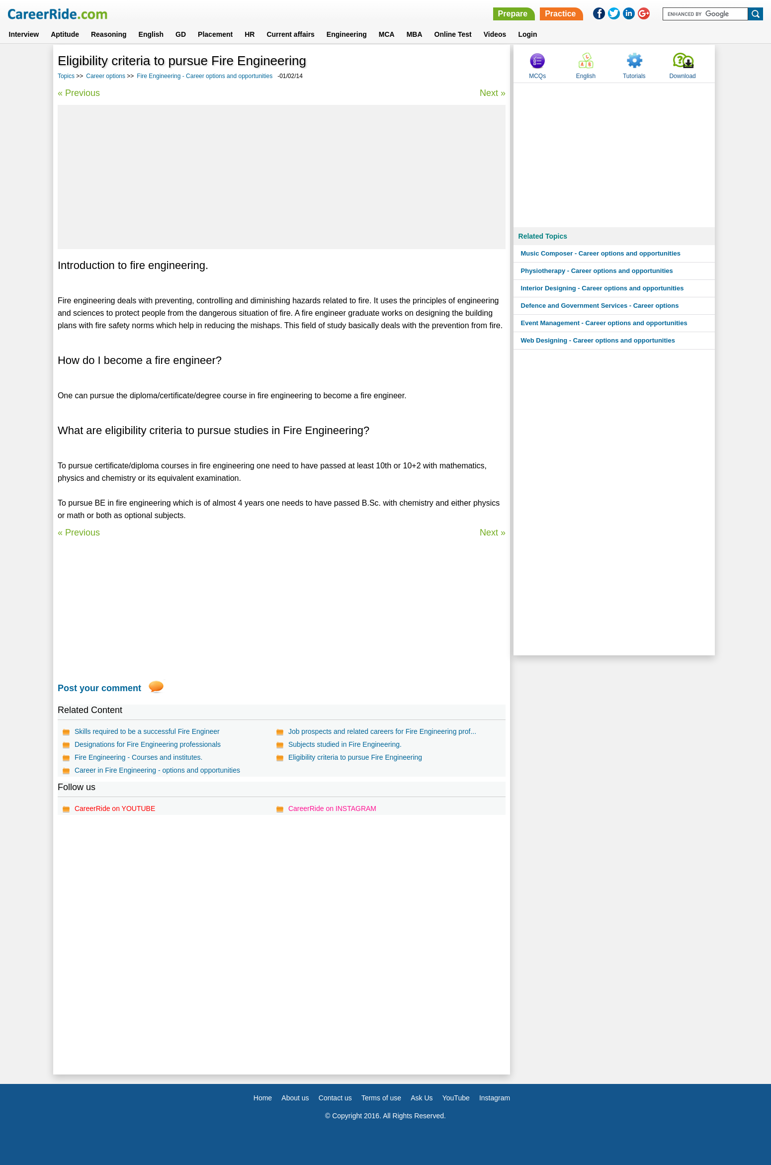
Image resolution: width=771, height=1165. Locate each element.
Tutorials (634, 76)
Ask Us (421, 1098)
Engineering (347, 34)
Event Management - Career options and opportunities (604, 323)
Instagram (494, 1098)
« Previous (79, 93)
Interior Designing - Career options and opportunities (602, 288)
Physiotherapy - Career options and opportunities (597, 270)
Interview (24, 34)
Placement (215, 34)
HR (250, 34)
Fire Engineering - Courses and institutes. (139, 757)
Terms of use (381, 1098)
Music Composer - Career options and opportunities (601, 253)
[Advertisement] (282, 177)
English (151, 34)
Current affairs (290, 34)
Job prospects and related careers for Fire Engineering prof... (382, 731)
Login (527, 34)
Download (682, 76)
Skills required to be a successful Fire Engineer (147, 731)
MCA (387, 34)
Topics (66, 76)
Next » (493, 93)
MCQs (537, 76)
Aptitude (65, 34)
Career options (105, 76)
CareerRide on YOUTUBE (115, 808)
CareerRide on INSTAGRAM (332, 808)
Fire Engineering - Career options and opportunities (204, 76)
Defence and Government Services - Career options (600, 305)
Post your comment (99, 688)
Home (263, 1098)
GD (180, 34)
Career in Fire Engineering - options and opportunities (157, 770)
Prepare (513, 13)
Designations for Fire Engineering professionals (148, 744)
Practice (560, 13)
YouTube (456, 1098)
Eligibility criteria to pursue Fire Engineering (355, 757)
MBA (415, 34)
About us (295, 1098)
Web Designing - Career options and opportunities (598, 340)
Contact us (335, 1098)
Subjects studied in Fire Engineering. (345, 744)
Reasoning (109, 34)
